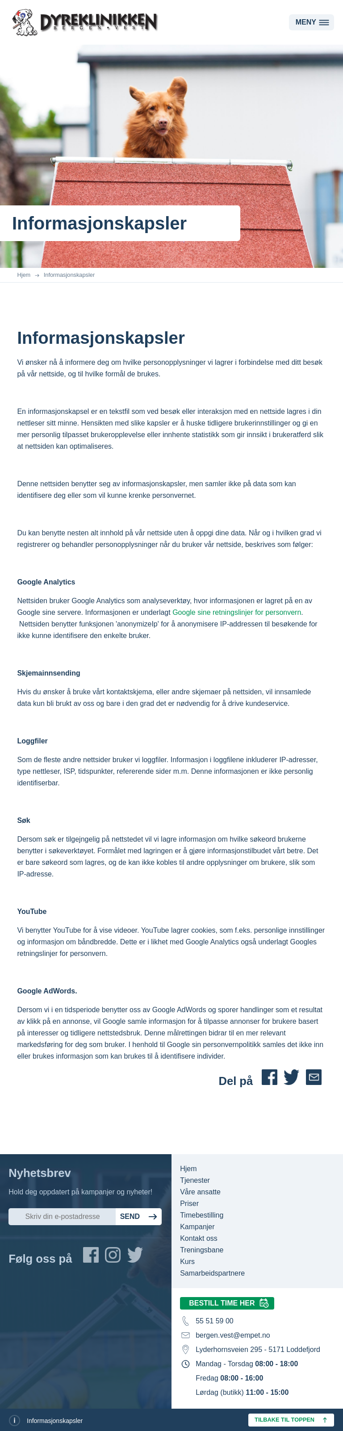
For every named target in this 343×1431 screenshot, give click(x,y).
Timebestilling (201, 1215)
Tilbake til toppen (284, 1419)
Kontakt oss (199, 1238)
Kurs (187, 1261)
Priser (189, 1203)
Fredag (229, 1378)
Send (130, 1216)
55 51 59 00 (215, 1321)
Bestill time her (222, 1303)
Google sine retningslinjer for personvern (236, 612)
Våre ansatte (200, 1192)
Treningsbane (201, 1250)
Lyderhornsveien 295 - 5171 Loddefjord (258, 1349)
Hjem (23, 274)
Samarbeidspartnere (212, 1273)
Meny (306, 22)
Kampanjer (197, 1227)
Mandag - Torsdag (247, 1364)
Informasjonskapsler (69, 274)
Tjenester (195, 1180)
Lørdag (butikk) (242, 1392)
